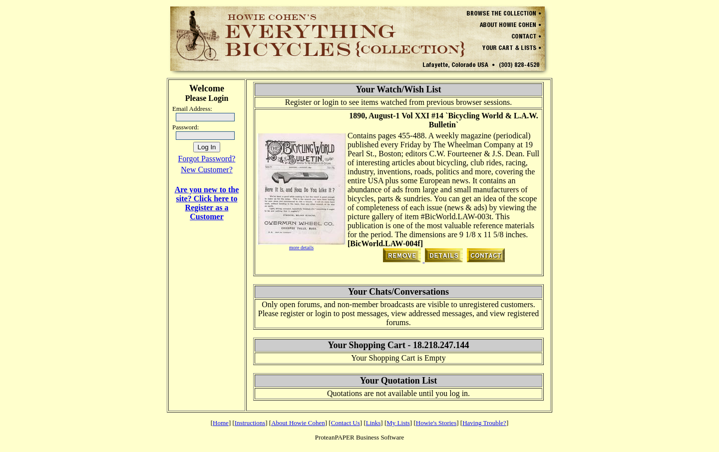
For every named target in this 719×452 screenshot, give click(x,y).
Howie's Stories (436, 423)
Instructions (250, 423)
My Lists (398, 423)
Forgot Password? (207, 158)
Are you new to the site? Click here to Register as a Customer (207, 203)
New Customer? (207, 169)
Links (373, 423)
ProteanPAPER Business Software (359, 437)
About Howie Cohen (298, 423)
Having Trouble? (484, 423)
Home (221, 423)
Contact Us (345, 423)
